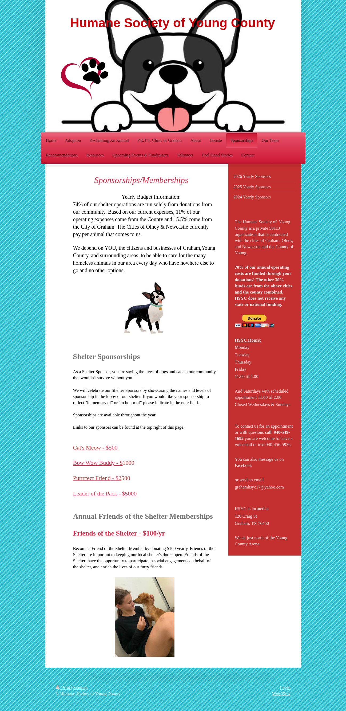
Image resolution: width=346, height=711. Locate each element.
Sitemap (80, 687)
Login (285, 687)
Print (63, 687)
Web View (281, 693)
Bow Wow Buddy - (98, 462)
